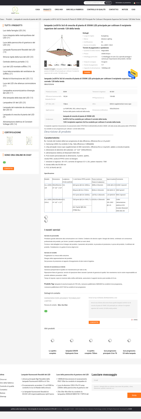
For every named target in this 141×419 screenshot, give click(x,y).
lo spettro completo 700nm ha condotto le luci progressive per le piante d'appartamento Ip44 (91, 352)
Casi (133, 9)
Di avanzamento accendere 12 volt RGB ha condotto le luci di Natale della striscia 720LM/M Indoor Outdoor (38, 386)
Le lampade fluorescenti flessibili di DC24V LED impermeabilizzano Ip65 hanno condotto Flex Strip (38, 393)
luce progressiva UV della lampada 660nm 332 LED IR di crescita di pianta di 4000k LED (129, 352)
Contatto (87, 72)
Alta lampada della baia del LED (16, 98)
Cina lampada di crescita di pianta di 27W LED (42, 409)
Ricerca (108, 3)
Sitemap (3, 396)
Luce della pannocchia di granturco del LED (72, 375)
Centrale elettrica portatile (14, 62)
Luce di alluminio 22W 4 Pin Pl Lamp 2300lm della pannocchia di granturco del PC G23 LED (73, 386)
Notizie (125, 9)
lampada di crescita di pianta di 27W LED (67, 284)
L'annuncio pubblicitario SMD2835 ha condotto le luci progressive (101, 284)
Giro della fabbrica (74, 9)
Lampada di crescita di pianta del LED (27, 19)
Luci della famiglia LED (12, 30)
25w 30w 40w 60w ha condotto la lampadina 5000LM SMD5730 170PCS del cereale (73, 393)
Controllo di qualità (96, 9)
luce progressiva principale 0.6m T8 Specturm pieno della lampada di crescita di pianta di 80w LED (110, 352)
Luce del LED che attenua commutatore (19, 83)
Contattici (113, 9)
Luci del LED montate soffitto (15, 66)
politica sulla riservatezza (19, 409)
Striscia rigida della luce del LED (16, 57)
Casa (37, 9)
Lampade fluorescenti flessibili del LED (19, 50)
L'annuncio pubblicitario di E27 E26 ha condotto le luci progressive (65, 287)
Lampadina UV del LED (12, 102)
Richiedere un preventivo (123, 3)
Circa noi (59, 9)
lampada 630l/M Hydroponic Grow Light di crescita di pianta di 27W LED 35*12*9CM (72, 352)
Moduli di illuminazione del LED (16, 78)
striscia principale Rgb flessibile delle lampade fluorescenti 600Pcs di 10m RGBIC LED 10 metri (36, 380)
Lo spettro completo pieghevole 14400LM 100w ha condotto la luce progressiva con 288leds (52, 352)
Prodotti (47, 9)
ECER (130, 409)
